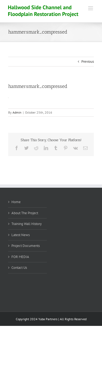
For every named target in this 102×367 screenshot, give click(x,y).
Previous (87, 61)
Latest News (20, 235)
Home (16, 202)
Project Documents (25, 245)
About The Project (24, 213)
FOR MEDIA (20, 256)
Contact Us (19, 267)
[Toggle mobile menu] (91, 8)
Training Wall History (26, 223)
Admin (17, 112)
